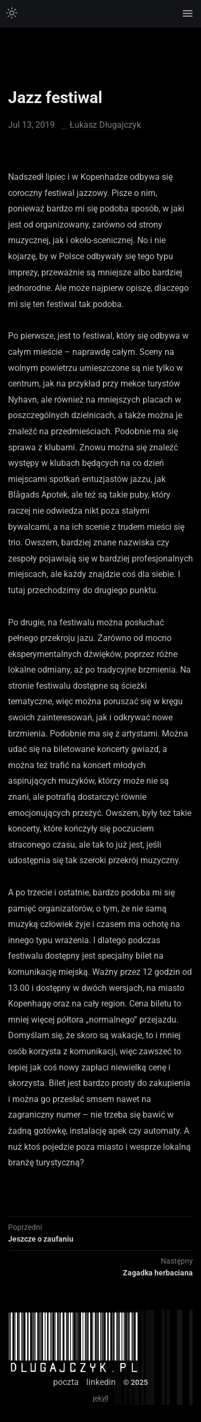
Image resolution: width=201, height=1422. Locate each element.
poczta (66, 1382)
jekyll (100, 1398)
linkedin (101, 1382)
